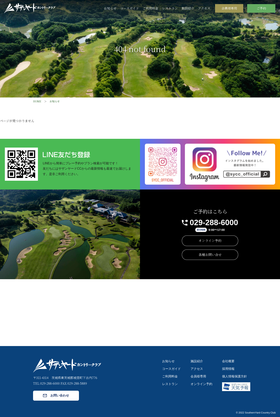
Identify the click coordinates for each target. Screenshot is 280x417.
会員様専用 (229, 8)
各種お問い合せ (210, 254)
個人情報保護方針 (234, 376)
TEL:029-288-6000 (46, 383)
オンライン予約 (210, 240)
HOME (37, 101)
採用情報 (228, 368)
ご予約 (261, 8)
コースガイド (129, 8)
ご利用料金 (150, 8)
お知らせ (110, 8)
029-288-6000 (214, 222)
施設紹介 (188, 8)
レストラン (170, 8)
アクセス (204, 8)
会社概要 (228, 361)
